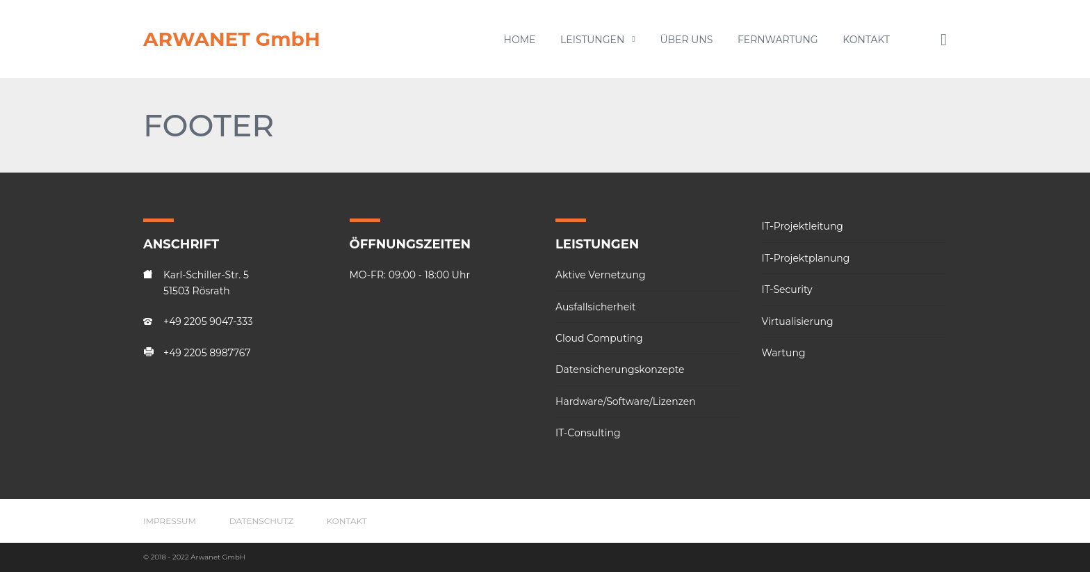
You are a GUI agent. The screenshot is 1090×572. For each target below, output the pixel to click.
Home (520, 39)
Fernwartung (778, 39)
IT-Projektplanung (806, 258)
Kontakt (866, 39)
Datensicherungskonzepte (620, 369)
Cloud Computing (599, 338)
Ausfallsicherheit (595, 307)
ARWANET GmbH (231, 39)
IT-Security (787, 289)
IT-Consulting (588, 433)
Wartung (784, 353)
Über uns (686, 39)
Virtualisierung (797, 321)
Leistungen (597, 39)
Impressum (169, 521)
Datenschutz (261, 521)
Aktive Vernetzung (600, 275)
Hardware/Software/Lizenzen (625, 401)
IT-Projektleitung (802, 226)
